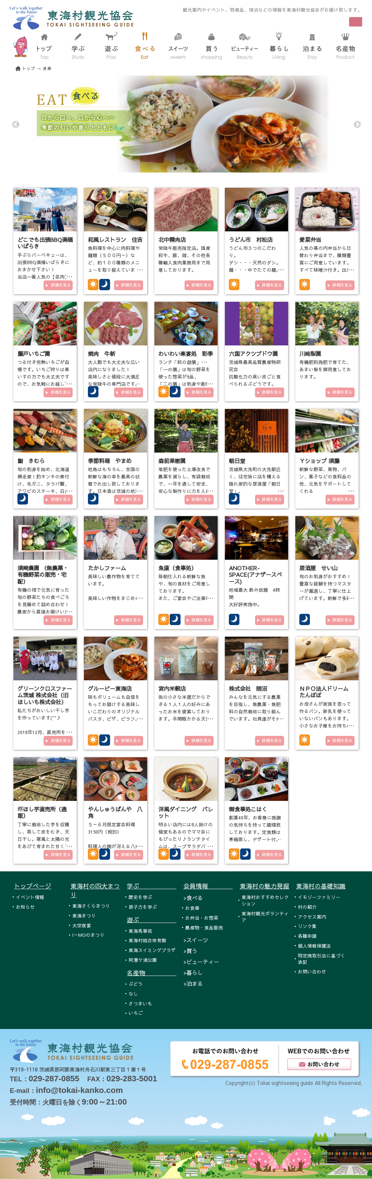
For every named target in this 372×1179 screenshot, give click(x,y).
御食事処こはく (248, 809)
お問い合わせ (312, 971)
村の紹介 (307, 907)
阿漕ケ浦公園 (143, 960)
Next (356, 124)
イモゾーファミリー (319, 897)
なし (133, 993)
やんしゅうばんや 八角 (115, 812)
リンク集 (307, 926)
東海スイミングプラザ (152, 950)
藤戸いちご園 (33, 353)
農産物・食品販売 (204, 927)
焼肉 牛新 (101, 353)
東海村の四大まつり (95, 890)
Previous (15, 124)
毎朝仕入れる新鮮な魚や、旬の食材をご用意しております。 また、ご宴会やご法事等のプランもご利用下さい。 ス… (184, 598)
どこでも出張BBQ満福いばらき (45, 243)
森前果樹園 (172, 461)
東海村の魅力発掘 (264, 886)
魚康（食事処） (177, 568)
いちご (136, 1013)
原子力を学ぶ (143, 907)
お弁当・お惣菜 (201, 918)
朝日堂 (237, 461)
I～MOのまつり (88, 935)
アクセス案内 (312, 916)
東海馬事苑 (140, 931)
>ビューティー (201, 961)
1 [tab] (175, 169)
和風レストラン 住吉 (115, 239)
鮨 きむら (31, 461)
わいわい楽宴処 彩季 (185, 353)
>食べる (193, 898)
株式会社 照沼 (248, 688)
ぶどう (136, 984)
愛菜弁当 (310, 239)
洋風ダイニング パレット (185, 812)
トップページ (32, 886)
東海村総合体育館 (147, 940)
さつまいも (140, 1003)
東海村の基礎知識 (320, 886)
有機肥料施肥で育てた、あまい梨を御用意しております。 (325, 369)
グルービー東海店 (110, 688)
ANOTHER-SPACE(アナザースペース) (255, 574)
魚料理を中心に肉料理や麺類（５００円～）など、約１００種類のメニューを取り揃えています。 (114, 262)
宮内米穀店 (172, 688)
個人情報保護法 (314, 946)
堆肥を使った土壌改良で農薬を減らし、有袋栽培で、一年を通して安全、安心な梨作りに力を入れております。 (184, 483)
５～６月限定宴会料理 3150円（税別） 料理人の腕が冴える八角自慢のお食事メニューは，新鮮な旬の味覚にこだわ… (114, 846)
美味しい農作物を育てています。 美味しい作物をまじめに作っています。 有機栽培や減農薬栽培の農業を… (114, 598)
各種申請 (307, 936)
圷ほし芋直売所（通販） (41, 812)
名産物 (151, 972)
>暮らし (193, 972)
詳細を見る (61, 285)
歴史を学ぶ (140, 897)
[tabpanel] (186, 124)
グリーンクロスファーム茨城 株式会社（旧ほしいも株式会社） (44, 695)
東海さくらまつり (91, 906)
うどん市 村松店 (250, 239)
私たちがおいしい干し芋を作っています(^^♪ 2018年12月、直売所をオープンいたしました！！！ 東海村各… (43, 732)
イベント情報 (30, 897)
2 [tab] (186, 169)
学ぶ (151, 886)
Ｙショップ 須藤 (319, 461)
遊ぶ (151, 919)
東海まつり (84, 915)
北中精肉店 (172, 239)
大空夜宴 (81, 925)
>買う (190, 951)
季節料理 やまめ (110, 461)
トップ (28, 68)
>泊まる (193, 983)
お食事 (192, 908)
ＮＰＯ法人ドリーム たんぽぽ (323, 692)
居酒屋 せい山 (318, 568)
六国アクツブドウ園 (253, 353)
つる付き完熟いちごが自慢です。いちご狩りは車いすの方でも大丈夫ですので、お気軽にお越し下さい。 (43, 376)
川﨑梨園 (310, 353)
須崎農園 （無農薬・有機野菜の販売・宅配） (42, 574)
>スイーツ (195, 940)
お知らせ (25, 907)
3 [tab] (197, 169)
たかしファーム (107, 568)
